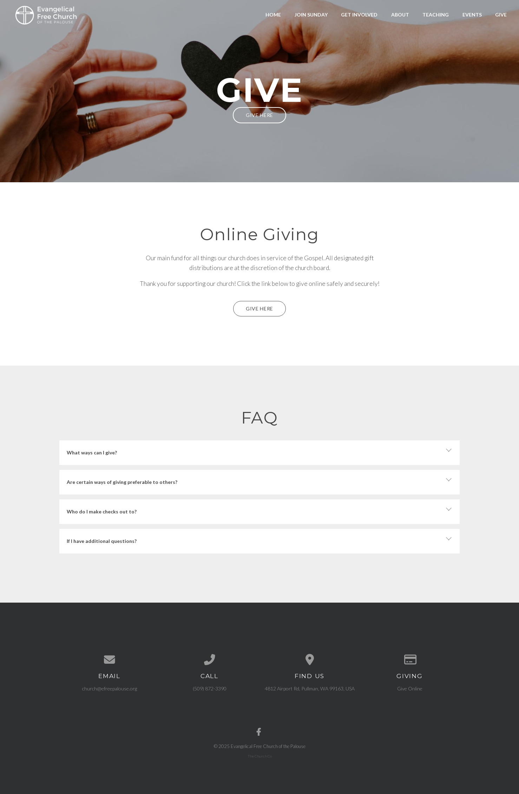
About (400, 15)
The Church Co (260, 756)
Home (273, 15)
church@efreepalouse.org (109, 688)
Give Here (259, 115)
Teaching (435, 15)
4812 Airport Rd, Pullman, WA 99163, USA (310, 688)
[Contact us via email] (109, 659)
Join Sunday (311, 15)
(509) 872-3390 (209, 688)
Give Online (409, 688)
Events (472, 15)
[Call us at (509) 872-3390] (209, 659)
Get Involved (359, 15)
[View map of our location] (309, 659)
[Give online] (409, 659)
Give (501, 15)
